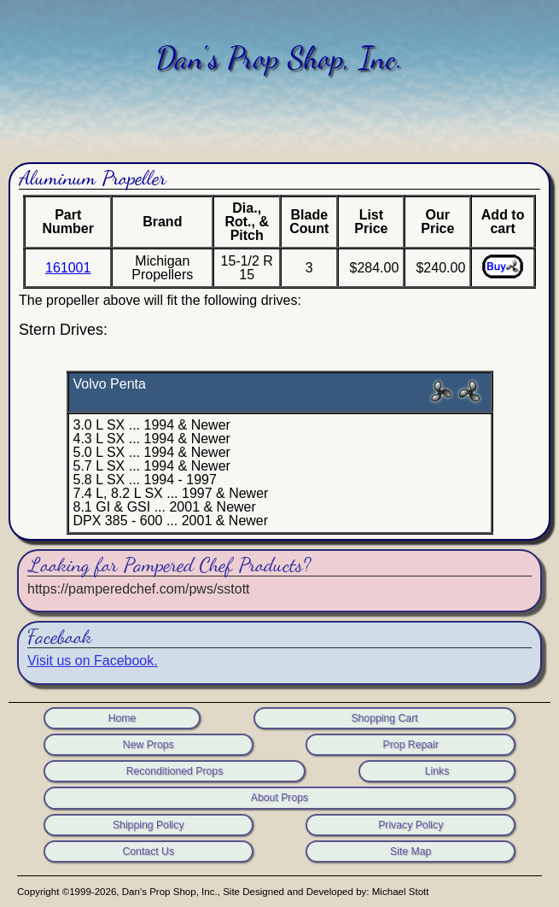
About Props (279, 798)
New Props (148, 745)
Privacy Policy (410, 825)
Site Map (410, 851)
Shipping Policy (148, 825)
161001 (67, 267)
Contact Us (148, 851)
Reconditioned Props (175, 771)
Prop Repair (411, 745)
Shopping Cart (384, 718)
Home (122, 718)
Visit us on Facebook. (92, 660)
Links (437, 771)
